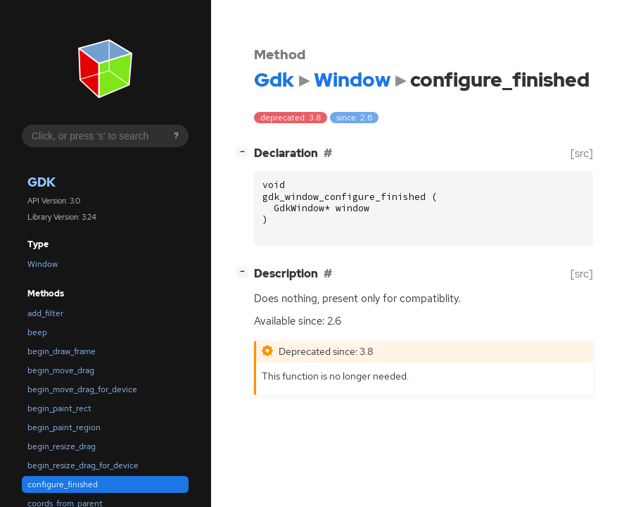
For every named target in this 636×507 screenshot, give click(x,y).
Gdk (41, 182)
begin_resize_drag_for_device (83, 465)
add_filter (45, 313)
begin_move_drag (60, 370)
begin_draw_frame (61, 351)
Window (42, 264)
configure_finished (62, 484)
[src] (582, 153)
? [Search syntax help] (176, 136)
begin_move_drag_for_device (82, 389)
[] (244, 152)
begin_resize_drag (61, 446)
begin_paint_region (64, 427)
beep (37, 332)
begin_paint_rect (59, 408)
